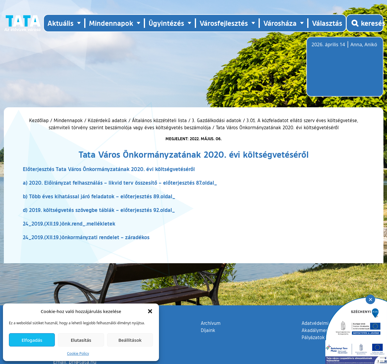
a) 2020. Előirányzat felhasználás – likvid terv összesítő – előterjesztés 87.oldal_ (120, 182)
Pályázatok (313, 337)
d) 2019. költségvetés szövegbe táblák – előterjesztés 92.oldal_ (99, 209)
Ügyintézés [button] (166, 23)
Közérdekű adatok (107, 120)
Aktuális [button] (60, 23)
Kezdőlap (39, 120)
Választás (327, 23)
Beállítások (129, 340)
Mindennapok (68, 120)
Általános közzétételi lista (159, 120)
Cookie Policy (78, 353)
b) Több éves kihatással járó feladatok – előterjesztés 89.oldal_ (99, 196)
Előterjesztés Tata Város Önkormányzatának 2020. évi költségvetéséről (109, 169)
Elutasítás (81, 340)
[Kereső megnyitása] (364, 23)
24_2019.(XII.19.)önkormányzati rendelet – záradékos (86, 237)
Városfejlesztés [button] (224, 23)
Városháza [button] (280, 23)
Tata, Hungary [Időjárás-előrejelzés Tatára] (345, 70)
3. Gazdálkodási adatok (216, 120)
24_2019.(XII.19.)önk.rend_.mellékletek (69, 223)
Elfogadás (32, 340)
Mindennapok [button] (111, 23)
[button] (150, 311)
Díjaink (208, 330)
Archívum (211, 323)
